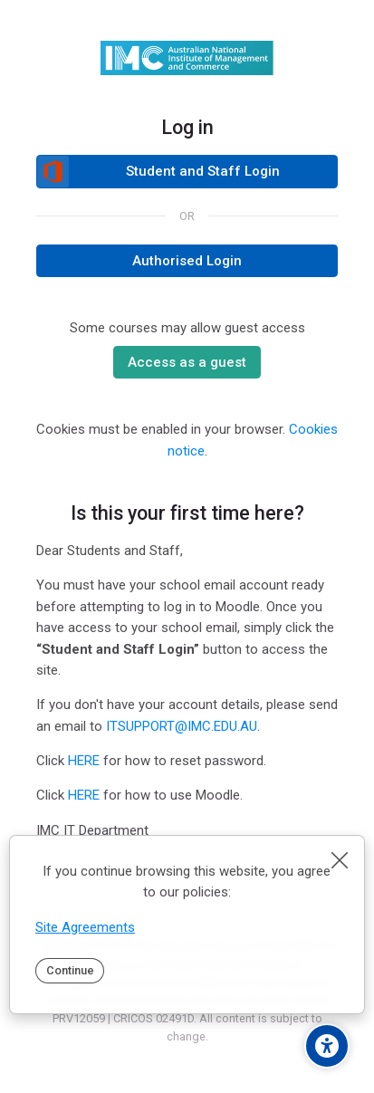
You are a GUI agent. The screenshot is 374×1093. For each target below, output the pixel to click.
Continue (70, 970)
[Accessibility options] (327, 1046)
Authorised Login (187, 261)
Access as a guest (187, 362)
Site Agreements (85, 927)
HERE (84, 761)
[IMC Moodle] (187, 58)
